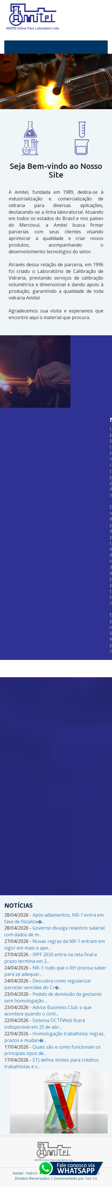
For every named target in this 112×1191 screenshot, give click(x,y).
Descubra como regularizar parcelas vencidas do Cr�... (47, 984)
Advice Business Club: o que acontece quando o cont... (48, 1010)
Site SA (91, 1178)
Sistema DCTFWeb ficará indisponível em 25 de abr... (44, 1023)
